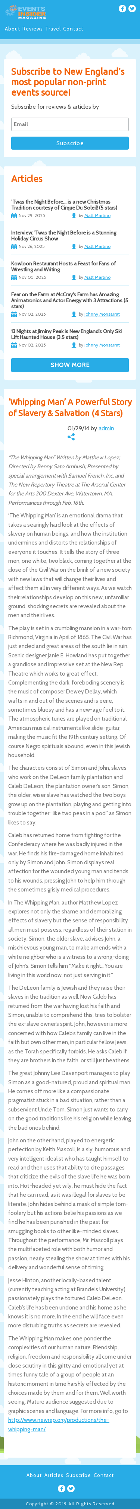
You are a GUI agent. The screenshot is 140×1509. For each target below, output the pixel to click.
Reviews (32, 29)
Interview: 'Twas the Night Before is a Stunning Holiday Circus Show (63, 235)
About (12, 29)
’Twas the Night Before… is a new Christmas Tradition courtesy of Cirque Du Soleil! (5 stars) (64, 204)
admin (106, 428)
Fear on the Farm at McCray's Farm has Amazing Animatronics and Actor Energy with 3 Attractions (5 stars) (69, 300)
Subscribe (78, 1475)
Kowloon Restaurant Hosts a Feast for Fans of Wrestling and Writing (63, 266)
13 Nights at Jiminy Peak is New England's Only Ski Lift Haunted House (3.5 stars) (66, 334)
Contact (73, 29)
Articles (53, 1475)
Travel (53, 29)
